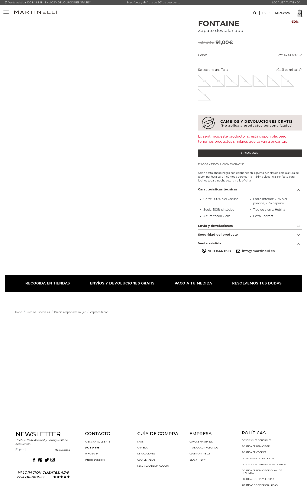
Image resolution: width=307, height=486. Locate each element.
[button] (282, 15)
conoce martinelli (201, 442)
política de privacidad (256, 446)
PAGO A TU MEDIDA (193, 283)
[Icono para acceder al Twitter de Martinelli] (46, 460)
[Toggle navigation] (3, 12)
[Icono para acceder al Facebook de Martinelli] (33, 460)
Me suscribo (62, 449)
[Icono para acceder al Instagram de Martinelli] (52, 460)
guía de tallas (146, 460)
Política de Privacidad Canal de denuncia (262, 471)
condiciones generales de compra (264, 464)
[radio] (204, 81)
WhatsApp (91, 454)
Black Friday (198, 460)
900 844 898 (216, 251)
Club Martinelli (200, 454)
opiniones (34, 477)
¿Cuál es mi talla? (286, 70)
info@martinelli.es (255, 251)
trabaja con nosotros (204, 448)
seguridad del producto (153, 466)
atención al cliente (97, 442)
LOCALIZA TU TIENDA (286, 2)
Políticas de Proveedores (258, 479)
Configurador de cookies (258, 458)
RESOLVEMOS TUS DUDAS (257, 283)
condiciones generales (256, 440)
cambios (142, 448)
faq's (140, 442)
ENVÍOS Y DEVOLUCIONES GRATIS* (68, 2)
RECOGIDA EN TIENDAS (47, 283)
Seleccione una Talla (213, 70)
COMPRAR (250, 153)
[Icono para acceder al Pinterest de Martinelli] (40, 460)
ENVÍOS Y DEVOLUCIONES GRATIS (122, 283)
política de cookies (254, 452)
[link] (18, 312)
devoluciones (146, 454)
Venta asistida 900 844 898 (25, 2)
